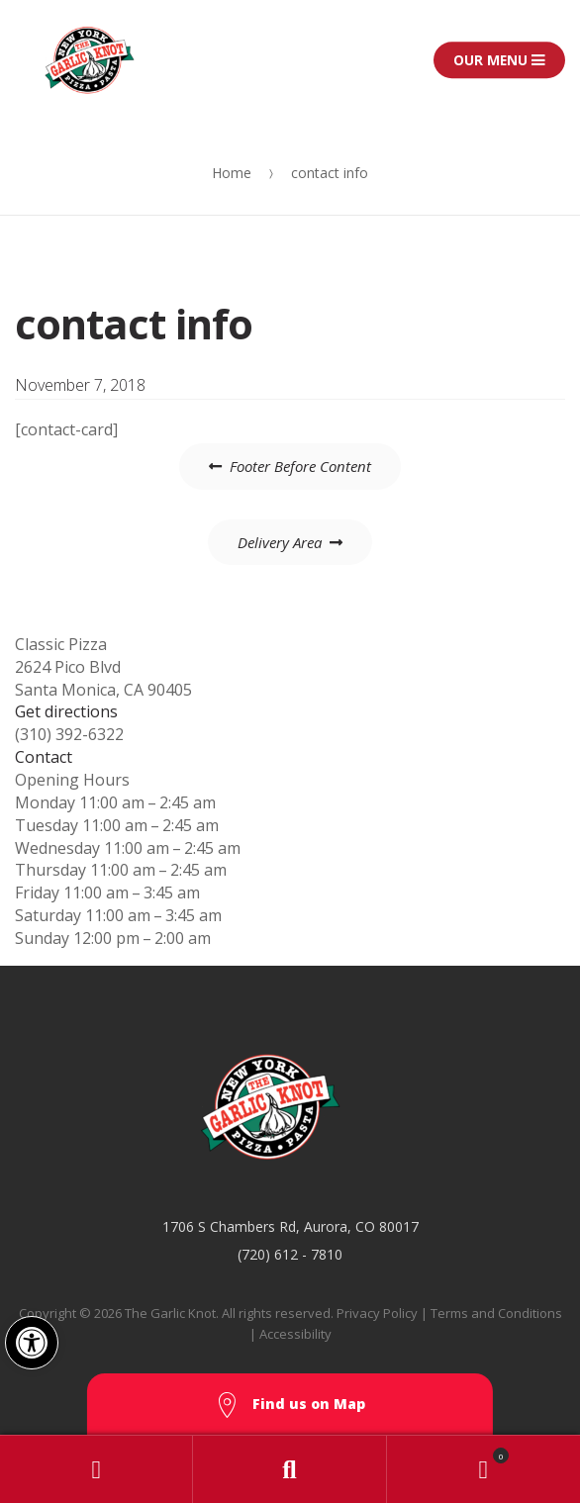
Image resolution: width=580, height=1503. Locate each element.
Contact (43, 757)
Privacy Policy (377, 1313)
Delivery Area (280, 542)
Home (231, 172)
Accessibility (295, 1334)
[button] (31, 1342)
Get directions (66, 711)
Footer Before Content (300, 466)
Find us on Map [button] (290, 1405)
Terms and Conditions (496, 1313)
